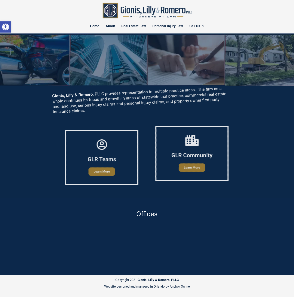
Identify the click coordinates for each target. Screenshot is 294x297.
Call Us (196, 26)
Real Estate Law (133, 26)
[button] (5, 27)
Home (94, 26)
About (110, 26)
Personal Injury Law (167, 26)
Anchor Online (180, 286)
